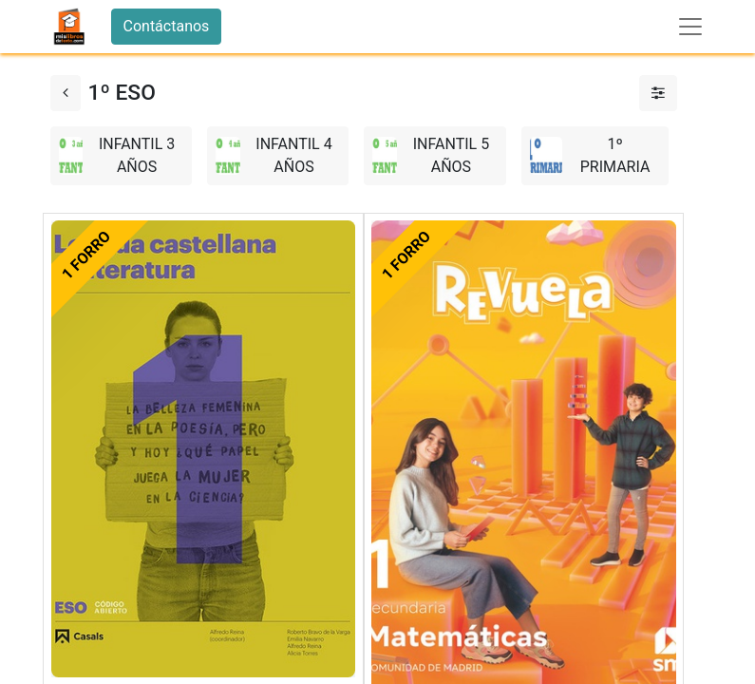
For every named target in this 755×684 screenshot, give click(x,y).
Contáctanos (166, 26)
